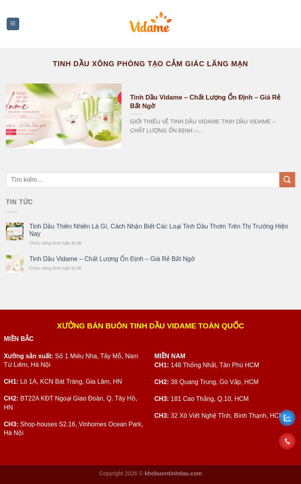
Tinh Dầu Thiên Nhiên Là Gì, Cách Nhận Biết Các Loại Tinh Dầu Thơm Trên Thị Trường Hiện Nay (158, 230)
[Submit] (287, 179)
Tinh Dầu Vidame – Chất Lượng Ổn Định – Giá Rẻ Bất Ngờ (205, 102)
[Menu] (13, 24)
